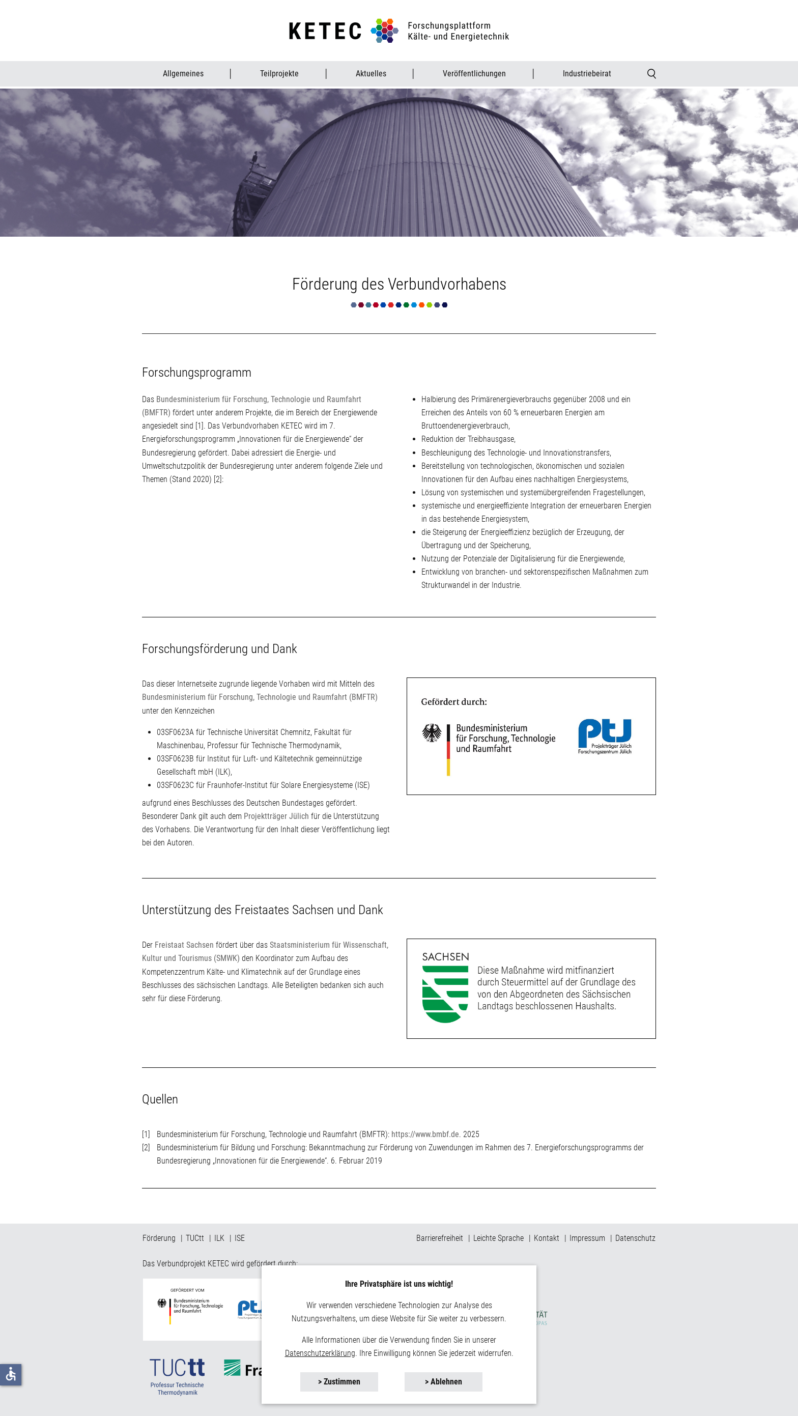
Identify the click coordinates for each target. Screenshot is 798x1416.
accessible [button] (11, 1374)
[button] (339, 1382)
